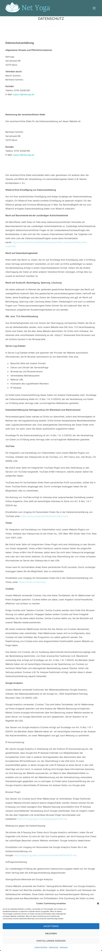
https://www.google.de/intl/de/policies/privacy (44, 516)
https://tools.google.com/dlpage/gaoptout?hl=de (42, 819)
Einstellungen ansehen (51, 941)
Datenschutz (53, 947)
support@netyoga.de (23, 94)
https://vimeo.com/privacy (32, 582)
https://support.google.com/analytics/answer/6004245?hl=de (45, 855)
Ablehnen (51, 933)
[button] (98, 903)
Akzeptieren (51, 926)
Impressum (64, 947)
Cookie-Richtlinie (40, 947)
